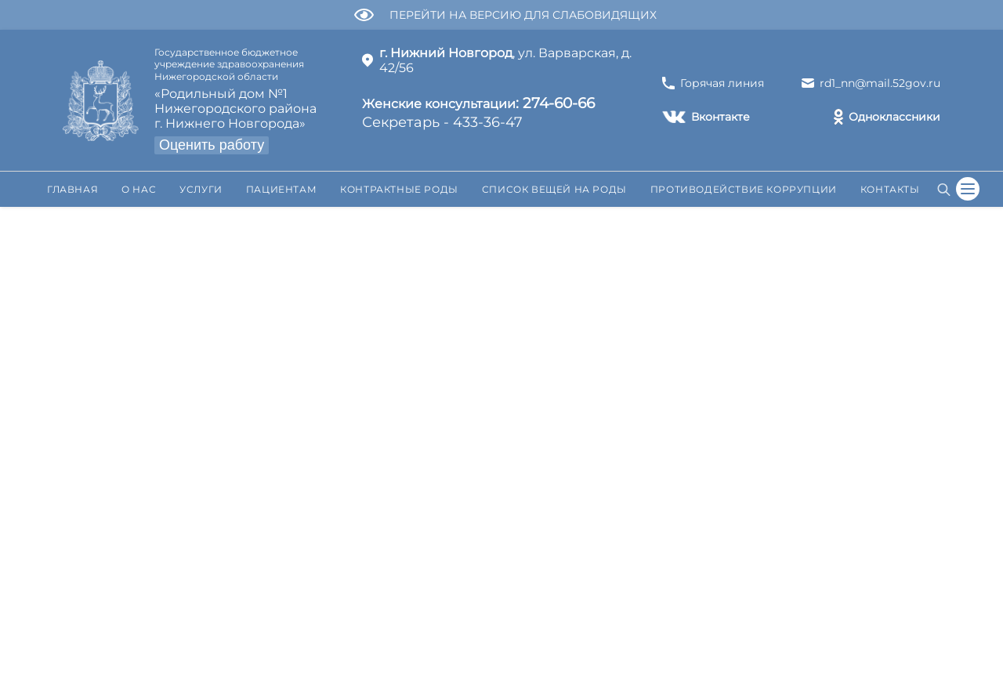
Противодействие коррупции (743, 189)
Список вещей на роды (554, 189)
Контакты (890, 189)
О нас (138, 189)
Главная (72, 189)
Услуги (201, 189)
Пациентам (281, 189)
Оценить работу (211, 145)
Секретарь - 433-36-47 (478, 111)
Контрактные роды (399, 189)
